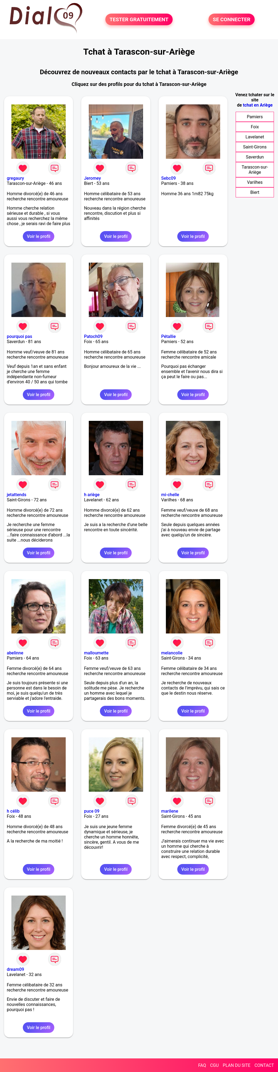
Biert (254, 192)
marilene (169, 811)
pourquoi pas (19, 336)
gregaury (15, 178)
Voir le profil (38, 236)
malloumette (96, 652)
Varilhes (255, 182)
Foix (255, 126)
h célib (13, 811)
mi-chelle (170, 494)
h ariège (91, 494)
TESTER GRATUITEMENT (139, 19)
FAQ (202, 1065)
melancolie (171, 652)
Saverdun (255, 157)
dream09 (15, 969)
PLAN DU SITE (237, 1065)
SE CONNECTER (231, 19)
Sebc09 (168, 178)
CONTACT (264, 1065)
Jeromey (92, 178)
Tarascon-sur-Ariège (255, 169)
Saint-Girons (255, 147)
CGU (214, 1065)
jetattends (16, 494)
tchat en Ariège (258, 105)
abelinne (15, 652)
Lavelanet (254, 136)
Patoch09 (93, 336)
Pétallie (168, 336)
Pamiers (255, 116)
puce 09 (91, 811)
